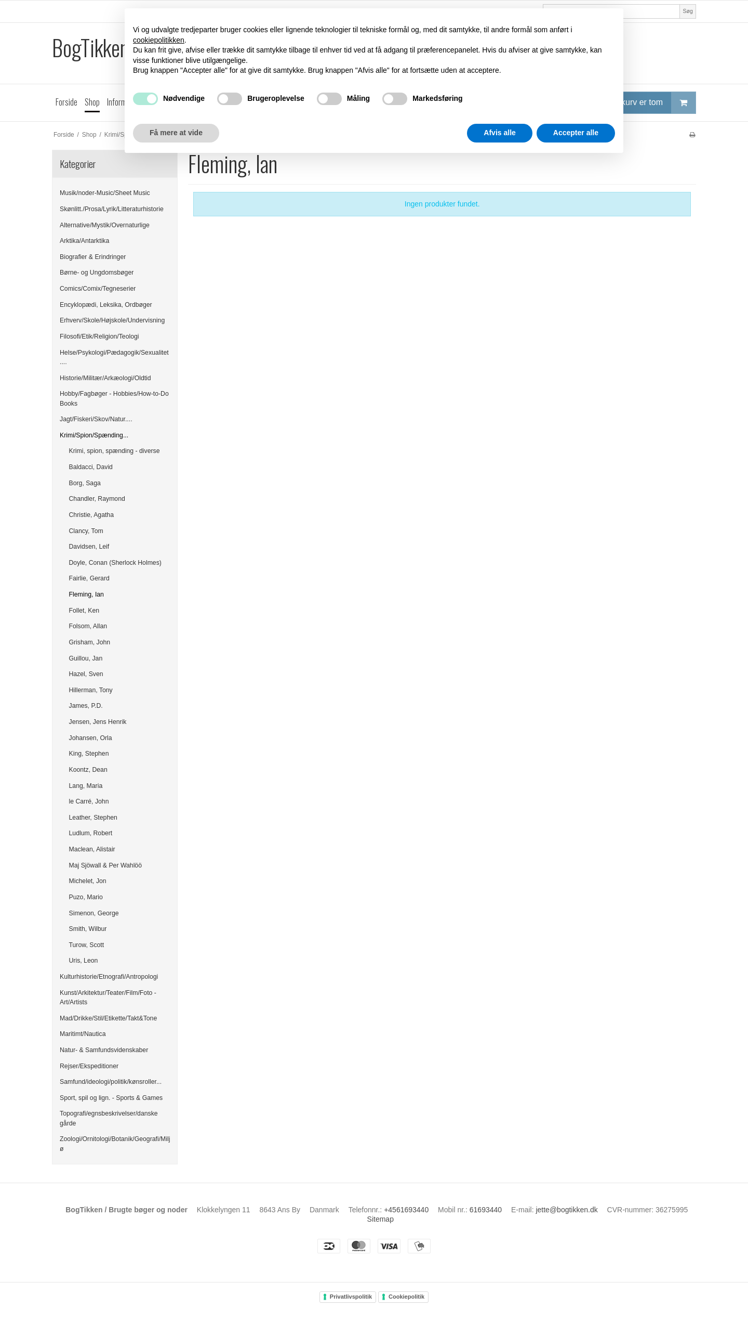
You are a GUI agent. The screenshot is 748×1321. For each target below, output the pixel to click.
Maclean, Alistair (92, 849)
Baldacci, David (91, 467)
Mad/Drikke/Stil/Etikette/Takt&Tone (108, 1018)
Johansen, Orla (90, 738)
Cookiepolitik (406, 1296)
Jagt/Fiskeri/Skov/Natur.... (96, 419)
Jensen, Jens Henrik (98, 722)
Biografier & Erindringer (93, 257)
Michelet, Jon (87, 881)
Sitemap (380, 1219)
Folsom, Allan (88, 626)
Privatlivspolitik (351, 1296)
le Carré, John (89, 801)
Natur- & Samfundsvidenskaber (104, 1050)
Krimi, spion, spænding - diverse (114, 451)
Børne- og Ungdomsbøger (96, 272)
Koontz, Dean (88, 769)
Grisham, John (90, 642)
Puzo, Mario (86, 897)
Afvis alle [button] (499, 132)
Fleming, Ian (86, 594)
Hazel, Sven (86, 674)
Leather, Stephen (93, 817)
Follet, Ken (84, 610)
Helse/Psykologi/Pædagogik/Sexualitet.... (114, 357)
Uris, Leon (83, 960)
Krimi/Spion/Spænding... (94, 435)
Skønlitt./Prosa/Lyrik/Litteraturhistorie (112, 209)
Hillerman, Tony (91, 690)
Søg (687, 11)
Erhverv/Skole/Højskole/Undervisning (112, 320)
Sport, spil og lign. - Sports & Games (111, 1098)
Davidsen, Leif (89, 546)
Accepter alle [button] (575, 132)
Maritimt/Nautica (83, 1034)
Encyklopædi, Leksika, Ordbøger (106, 304)
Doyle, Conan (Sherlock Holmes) (115, 562)
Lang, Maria (86, 785)
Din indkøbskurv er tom (637, 102)
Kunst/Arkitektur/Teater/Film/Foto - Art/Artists (108, 997)
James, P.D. (86, 705)
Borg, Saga (85, 483)
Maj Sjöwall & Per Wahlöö (105, 865)
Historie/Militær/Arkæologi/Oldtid (105, 378)
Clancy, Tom (86, 531)
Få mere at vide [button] (176, 132)
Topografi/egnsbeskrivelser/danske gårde (109, 1118)
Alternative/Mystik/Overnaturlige (105, 225)
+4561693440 (406, 1210)
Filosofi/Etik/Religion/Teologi (99, 336)
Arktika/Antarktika (84, 240)
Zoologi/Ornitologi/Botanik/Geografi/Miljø (115, 1143)
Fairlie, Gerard (89, 578)
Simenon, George (94, 913)
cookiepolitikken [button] (158, 40)
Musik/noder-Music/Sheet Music (105, 193)
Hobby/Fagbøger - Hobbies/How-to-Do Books (114, 398)
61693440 (486, 1210)
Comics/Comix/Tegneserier (98, 288)
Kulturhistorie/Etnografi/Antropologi (109, 976)
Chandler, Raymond (97, 498)
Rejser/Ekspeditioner (89, 1066)
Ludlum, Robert (91, 833)
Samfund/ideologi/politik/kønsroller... (111, 1081)
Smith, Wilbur (88, 929)
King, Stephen (89, 753)
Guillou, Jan (86, 658)
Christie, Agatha (91, 515)
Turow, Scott (86, 945)
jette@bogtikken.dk (566, 1210)
